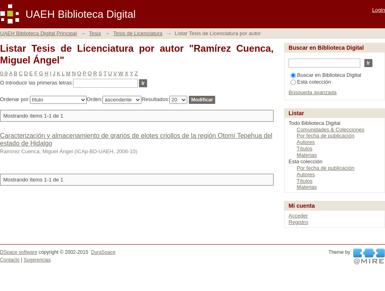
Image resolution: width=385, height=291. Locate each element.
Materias (307, 155)
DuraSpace (103, 252)
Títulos (304, 149)
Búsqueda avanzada (313, 92)
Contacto (9, 260)
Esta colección (311, 82)
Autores (306, 142)
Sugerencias (37, 260)
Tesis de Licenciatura (137, 33)
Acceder (298, 216)
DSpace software (18, 252)
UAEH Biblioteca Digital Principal (38, 33)
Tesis (95, 33)
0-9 (4, 73)
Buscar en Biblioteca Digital (326, 75)
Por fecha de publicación (325, 136)
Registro (298, 222)
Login (378, 10)
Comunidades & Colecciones (330, 130)
